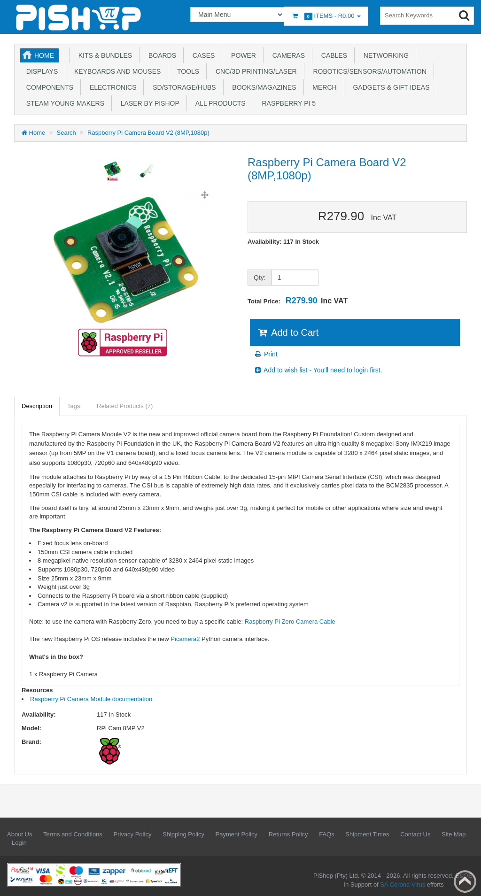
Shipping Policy (183, 834)
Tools (186, 71)
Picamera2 (185, 638)
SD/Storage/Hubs (182, 87)
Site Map (453, 834)
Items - (326, 16)
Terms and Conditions (72, 834)
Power (241, 55)
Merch (323, 87)
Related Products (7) (125, 405)
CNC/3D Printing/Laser (254, 71)
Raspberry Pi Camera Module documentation (91, 699)
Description (37, 405)
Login (19, 842)
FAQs (326, 834)
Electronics (111, 87)
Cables (332, 55)
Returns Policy (288, 834)
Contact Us (415, 834)
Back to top (465, 881)
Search (66, 132)
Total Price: (298, 300)
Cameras (287, 55)
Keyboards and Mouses (115, 71)
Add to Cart (287, 332)
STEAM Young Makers (63, 103)
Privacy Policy (132, 834)
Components (48, 87)
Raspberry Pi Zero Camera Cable (290, 621)
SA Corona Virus (402, 884)
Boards (160, 55)
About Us (19, 834)
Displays (40, 71)
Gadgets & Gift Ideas (389, 87)
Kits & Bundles (103, 55)
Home (44, 55)
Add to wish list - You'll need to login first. (318, 370)
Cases (202, 55)
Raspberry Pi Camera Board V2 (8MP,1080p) (148, 132)
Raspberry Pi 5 (287, 103)
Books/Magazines (262, 87)
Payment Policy (237, 834)
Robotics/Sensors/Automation (368, 71)
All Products (219, 103)
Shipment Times (367, 834)
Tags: (74, 405)
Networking (384, 55)
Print (266, 354)
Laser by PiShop (148, 103)
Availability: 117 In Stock (283, 241)
